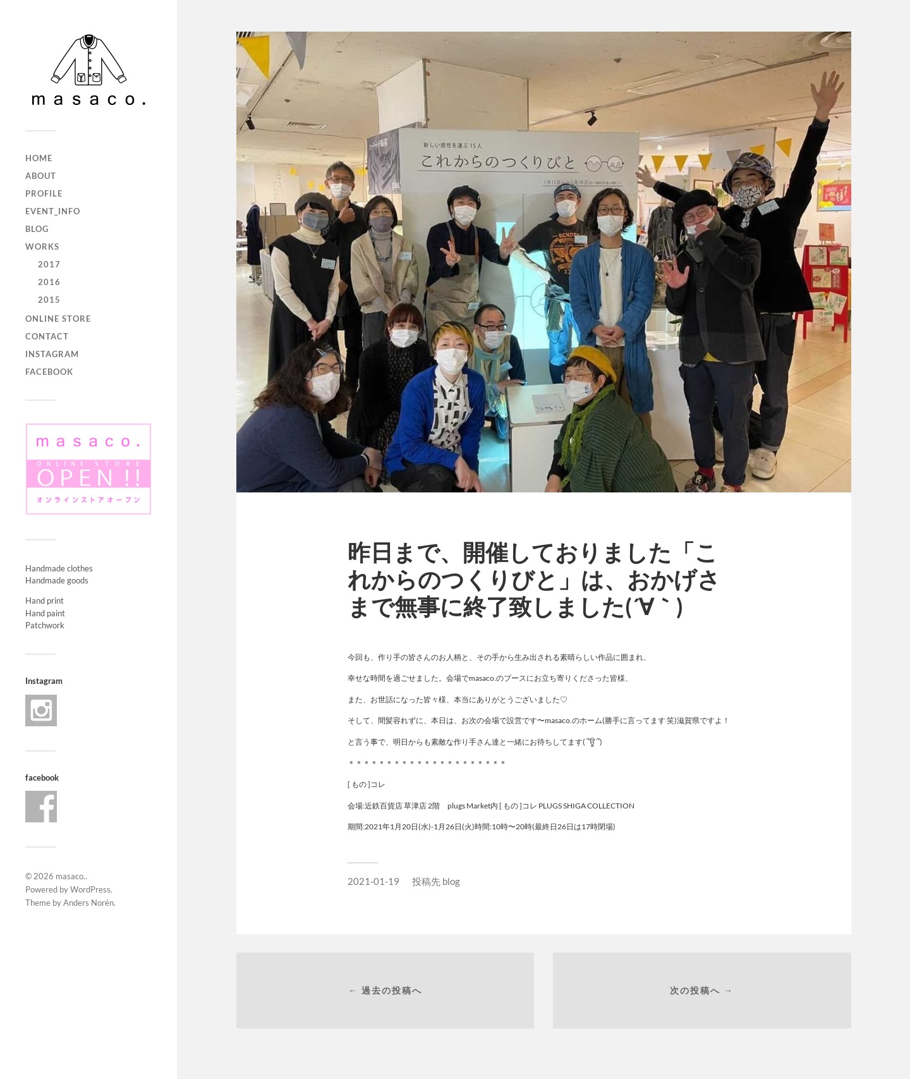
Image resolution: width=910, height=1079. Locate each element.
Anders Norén (88, 903)
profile (44, 193)
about (40, 176)
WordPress (90, 889)
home (38, 158)
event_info (52, 211)
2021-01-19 (373, 881)
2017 (49, 264)
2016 (49, 282)
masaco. (70, 876)
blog (37, 229)
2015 (49, 300)
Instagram (52, 354)
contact (47, 336)
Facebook (49, 372)
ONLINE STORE (58, 319)
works (42, 246)
